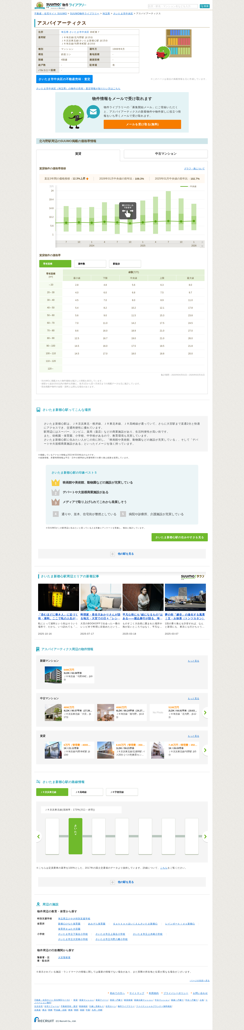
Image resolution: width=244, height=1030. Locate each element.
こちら (164, 868)
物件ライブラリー (126, 1006)
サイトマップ (136, 993)
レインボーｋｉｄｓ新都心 (180, 923)
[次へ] (205, 712)
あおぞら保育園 (96, 923)
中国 (88, 1010)
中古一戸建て (191, 1000)
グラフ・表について (194, 168)
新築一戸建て (177, 1000)
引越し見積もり (96, 1006)
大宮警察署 (64, 957)
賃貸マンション (86, 1000)
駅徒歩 (116, 263)
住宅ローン (111, 1006)
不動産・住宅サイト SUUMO (50, 13)
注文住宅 (38, 1006)
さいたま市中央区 (123, 13)
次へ (205, 837)
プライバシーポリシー (176, 993)
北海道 (37, 1010)
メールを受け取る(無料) (142, 124)
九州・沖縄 (97, 1010)
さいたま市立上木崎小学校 (148, 934)
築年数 (81, 263)
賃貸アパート (102, 1000)
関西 (76, 1010)
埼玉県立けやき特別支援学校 (74, 918)
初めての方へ (117, 993)
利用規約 (154, 993)
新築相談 (83, 1006)
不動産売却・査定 (69, 1006)
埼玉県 (106, 13)
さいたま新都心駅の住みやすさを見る (179, 537)
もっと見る (193, 661)
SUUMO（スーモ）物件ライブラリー (60, 5)
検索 (206, 6)
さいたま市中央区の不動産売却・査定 (64, 79)
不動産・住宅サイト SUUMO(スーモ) (52, 1000)
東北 (44, 1010)
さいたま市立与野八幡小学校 (112, 939)
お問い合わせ (200, 993)
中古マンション (162, 1000)
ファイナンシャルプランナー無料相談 (154, 1006)
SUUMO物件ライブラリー (85, 13)
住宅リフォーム (51, 1006)
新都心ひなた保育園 (69, 923)
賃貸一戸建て (116, 1000)
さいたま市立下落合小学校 (73, 934)
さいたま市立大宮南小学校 (73, 939)
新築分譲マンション (143, 1000)
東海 (70, 1010)
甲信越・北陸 (60, 1010)
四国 (82, 1010)
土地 (202, 1000)
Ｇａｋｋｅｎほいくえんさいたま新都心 (135, 923)
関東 (50, 1010)
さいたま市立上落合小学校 (110, 934)
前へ (39, 837)
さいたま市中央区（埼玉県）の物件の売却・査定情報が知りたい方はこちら (78, 88)
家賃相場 (128, 1000)
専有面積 (47, 263)
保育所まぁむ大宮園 (69, 929)
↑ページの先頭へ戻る (200, 980)
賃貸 (75, 1000)
